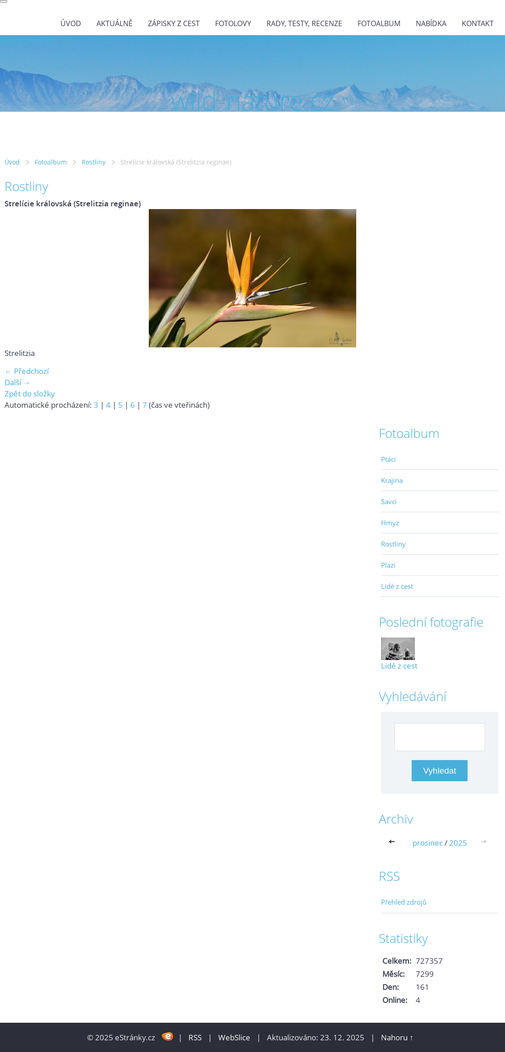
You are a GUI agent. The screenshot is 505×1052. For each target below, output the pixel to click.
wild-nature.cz (26, 41)
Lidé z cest (397, 586)
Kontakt (478, 23)
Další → (18, 382)
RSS (195, 1037)
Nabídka (431, 23)
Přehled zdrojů (404, 901)
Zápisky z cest (174, 23)
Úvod (70, 23)
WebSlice (234, 1037)
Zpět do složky (30, 393)
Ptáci (388, 459)
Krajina (392, 480)
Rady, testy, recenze (304, 23)
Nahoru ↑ (397, 1037)
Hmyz (390, 522)
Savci (389, 501)
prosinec (428, 843)
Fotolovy (233, 23)
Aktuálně (114, 23)
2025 (458, 843)
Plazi (388, 564)
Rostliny (94, 162)
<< (393, 843)
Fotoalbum (379, 23)
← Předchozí (27, 371)
